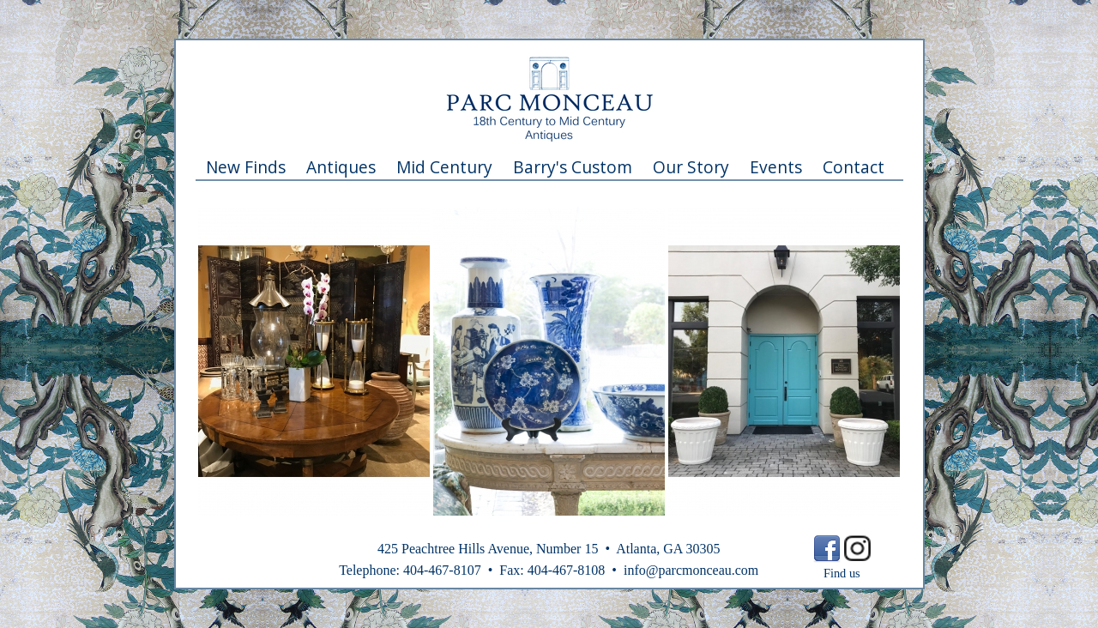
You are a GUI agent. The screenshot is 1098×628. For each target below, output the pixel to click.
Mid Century (444, 166)
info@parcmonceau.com (691, 570)
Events (776, 166)
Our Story (691, 166)
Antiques (341, 166)
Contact (853, 166)
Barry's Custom (572, 166)
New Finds (246, 166)
